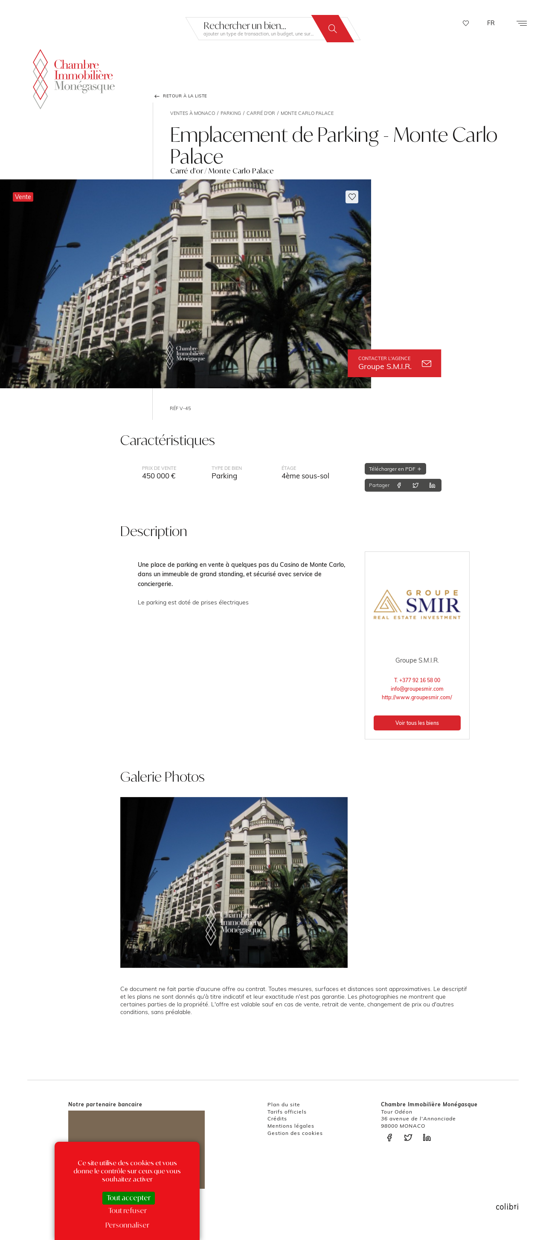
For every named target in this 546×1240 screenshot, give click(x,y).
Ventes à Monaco (192, 113)
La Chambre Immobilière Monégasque (74, 77)
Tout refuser (127, 1210)
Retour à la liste (180, 96)
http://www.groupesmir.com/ (417, 697)
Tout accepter (129, 1197)
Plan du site (283, 1104)
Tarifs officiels (287, 1111)
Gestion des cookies (295, 1133)
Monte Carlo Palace (307, 113)
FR (491, 23)
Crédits (277, 1118)
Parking (231, 113)
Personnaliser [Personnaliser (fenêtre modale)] (127, 1225)
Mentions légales (290, 1126)
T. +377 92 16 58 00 (417, 680)
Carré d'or (261, 113)
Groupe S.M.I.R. (394, 363)
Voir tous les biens (417, 723)
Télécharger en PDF (395, 469)
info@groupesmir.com (417, 689)
